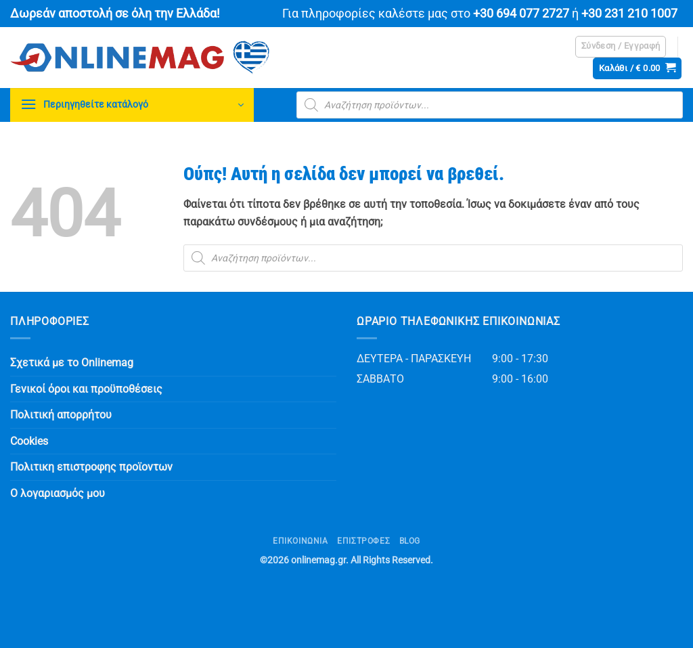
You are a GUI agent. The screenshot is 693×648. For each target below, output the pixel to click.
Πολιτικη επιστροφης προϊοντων (91, 466)
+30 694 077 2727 (521, 13)
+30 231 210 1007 (629, 13)
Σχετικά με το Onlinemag (71, 362)
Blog (409, 541)
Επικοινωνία (300, 541)
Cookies (29, 441)
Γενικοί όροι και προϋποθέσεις (86, 389)
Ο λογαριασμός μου (57, 493)
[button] (621, 47)
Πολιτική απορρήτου (61, 414)
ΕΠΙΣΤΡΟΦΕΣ (363, 541)
